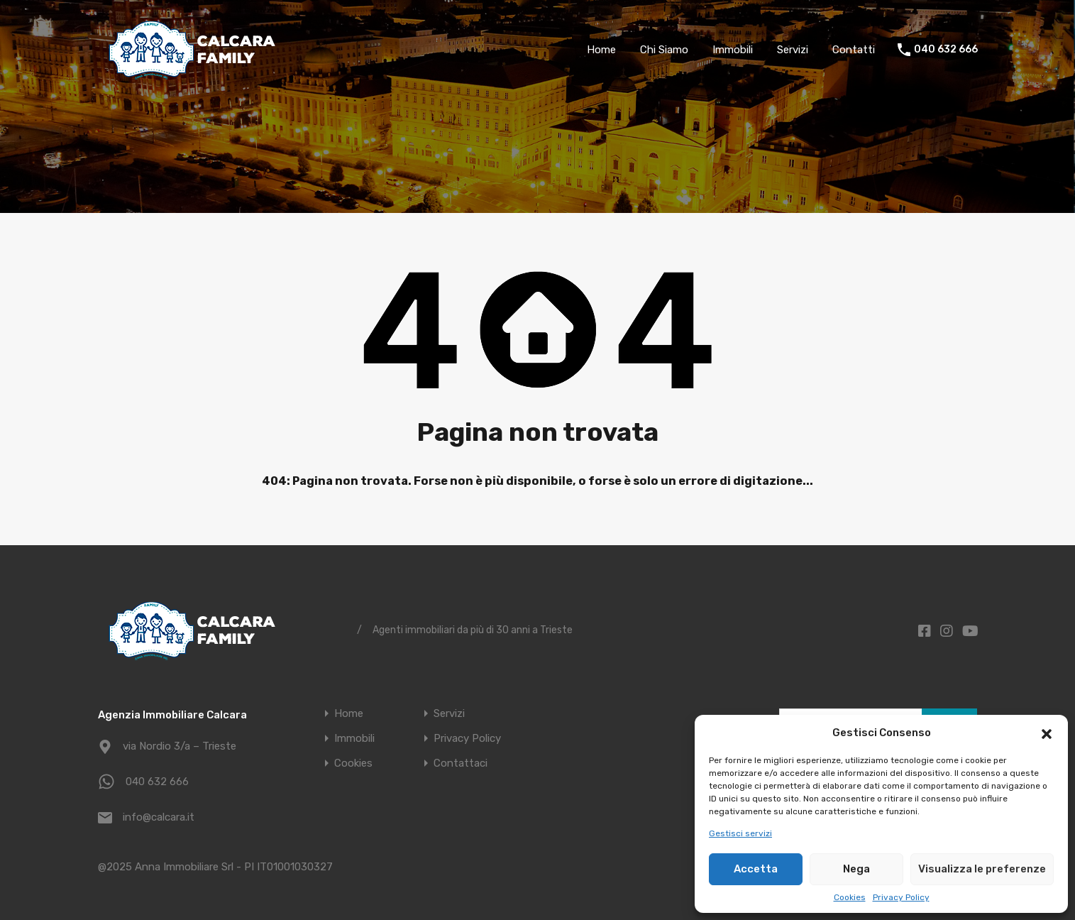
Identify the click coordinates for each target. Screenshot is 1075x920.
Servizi (792, 49)
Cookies (850, 897)
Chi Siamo (664, 49)
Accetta (756, 868)
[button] (1047, 732)
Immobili (732, 49)
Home (601, 49)
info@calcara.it (158, 817)
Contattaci (460, 763)
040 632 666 (946, 49)
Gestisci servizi (740, 833)
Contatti (853, 49)
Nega (856, 868)
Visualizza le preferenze (982, 868)
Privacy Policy (901, 897)
